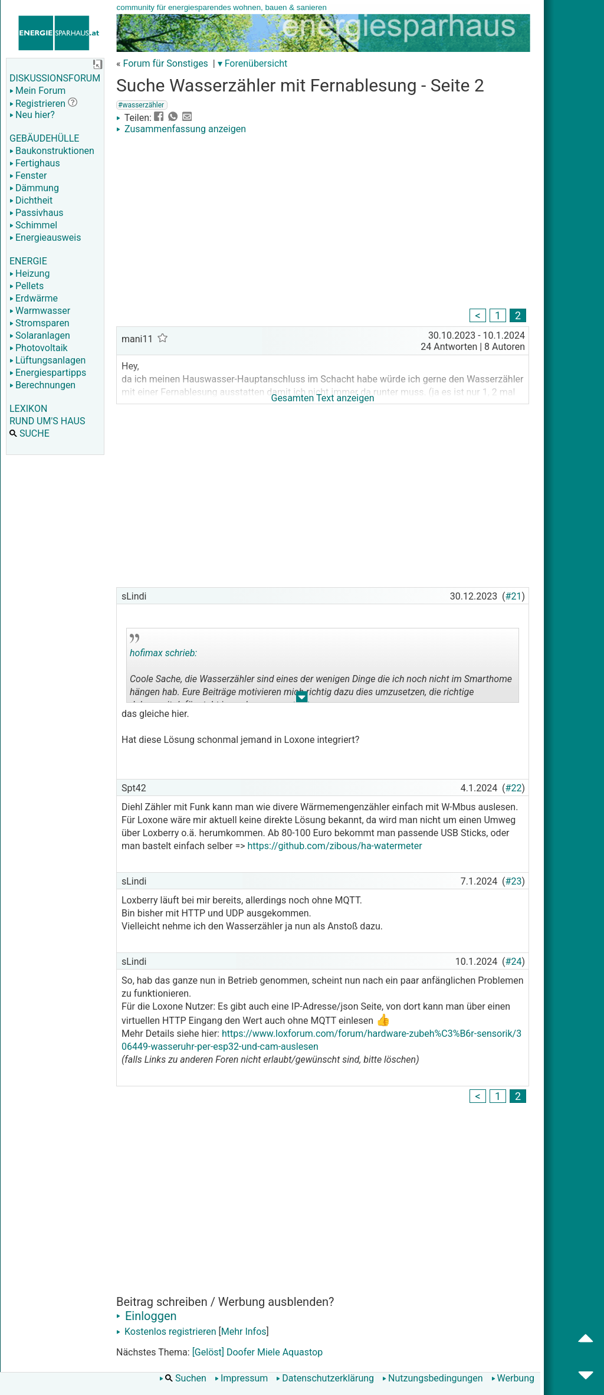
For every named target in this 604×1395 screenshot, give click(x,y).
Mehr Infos (244, 1331)
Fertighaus (34, 163)
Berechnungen (42, 385)
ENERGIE (28, 261)
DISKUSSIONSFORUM (54, 78)
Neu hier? (32, 114)
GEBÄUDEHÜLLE (44, 138)
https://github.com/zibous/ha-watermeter (335, 846)
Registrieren (37, 103)
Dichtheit (30, 200)
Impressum (241, 1378)
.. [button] (302, 699)
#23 (513, 881)
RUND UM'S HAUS (47, 421)
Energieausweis (45, 237)
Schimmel (33, 225)
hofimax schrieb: (163, 653)
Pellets (26, 286)
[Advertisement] (322, 223)
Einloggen (146, 1316)
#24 (513, 961)
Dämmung (34, 188)
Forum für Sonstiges (165, 63)
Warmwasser (39, 310)
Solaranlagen (39, 335)
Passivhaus (36, 212)
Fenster (28, 175)
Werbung (512, 1378)
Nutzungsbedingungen (432, 1378)
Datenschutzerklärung (325, 1378)
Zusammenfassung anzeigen (181, 129)
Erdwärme (33, 298)
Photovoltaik (38, 347)
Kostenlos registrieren (166, 1331)
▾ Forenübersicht (253, 63)
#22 (513, 788)
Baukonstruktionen (51, 150)
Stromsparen (39, 323)
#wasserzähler (141, 105)
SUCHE (29, 433)
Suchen (182, 1378)
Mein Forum (37, 90)
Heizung (29, 273)
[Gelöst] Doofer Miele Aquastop (257, 1352)
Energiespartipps (47, 372)
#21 (513, 596)
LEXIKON (28, 408)
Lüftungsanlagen (47, 360)
